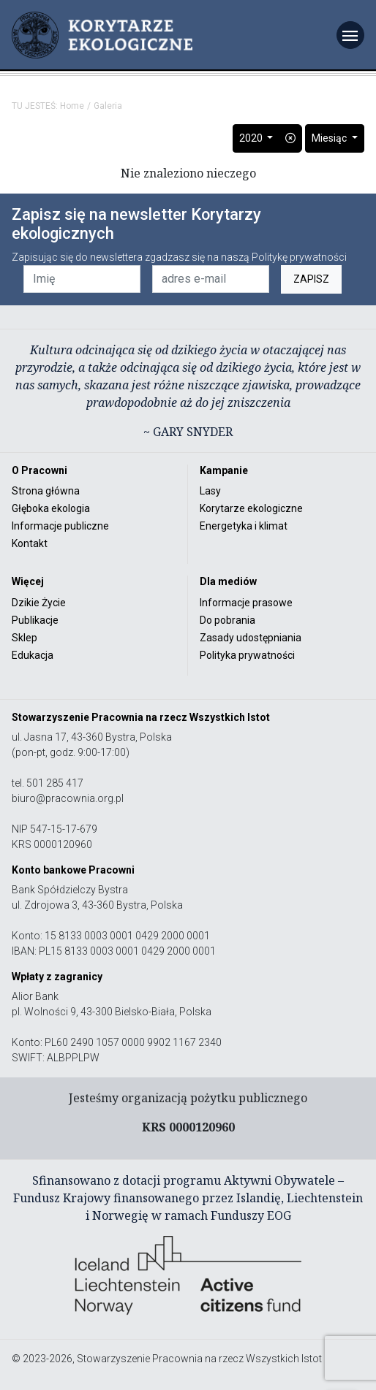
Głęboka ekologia (51, 508)
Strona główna (46, 491)
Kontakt (30, 543)
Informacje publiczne (60, 526)
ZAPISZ (311, 279)
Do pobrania (227, 620)
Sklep (24, 638)
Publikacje (35, 620)
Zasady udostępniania (250, 638)
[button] (290, 138)
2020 (252, 138)
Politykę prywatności (299, 257)
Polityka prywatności (247, 655)
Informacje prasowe (246, 602)
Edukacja (32, 655)
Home (72, 106)
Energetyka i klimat (243, 526)
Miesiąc (330, 138)
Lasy (210, 491)
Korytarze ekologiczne (251, 508)
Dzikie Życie (39, 602)
